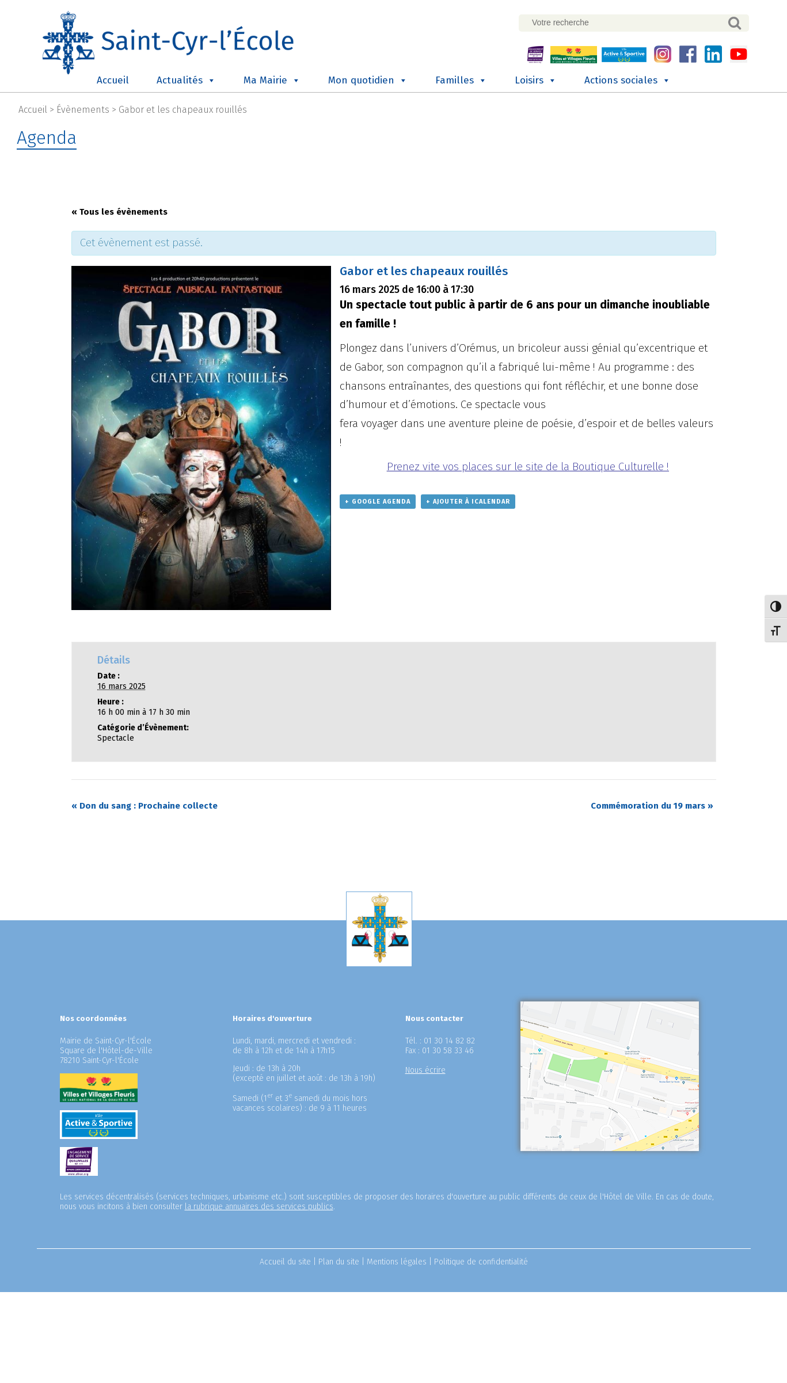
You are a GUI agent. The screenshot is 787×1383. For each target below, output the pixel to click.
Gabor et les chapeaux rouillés (183, 108)
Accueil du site (285, 1261)
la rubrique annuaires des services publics (259, 1205)
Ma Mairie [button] (272, 79)
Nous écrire (425, 1069)
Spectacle (115, 737)
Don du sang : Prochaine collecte (144, 804)
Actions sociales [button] (627, 79)
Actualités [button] (186, 79)
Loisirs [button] (536, 79)
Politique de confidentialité (481, 1261)
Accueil (113, 79)
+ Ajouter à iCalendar (468, 500)
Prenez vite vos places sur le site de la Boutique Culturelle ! (528, 465)
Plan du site (338, 1261)
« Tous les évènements (119, 210)
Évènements (82, 108)
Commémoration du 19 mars (652, 804)
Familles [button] (461, 79)
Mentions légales (397, 1261)
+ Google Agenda (377, 500)
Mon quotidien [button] (368, 79)
